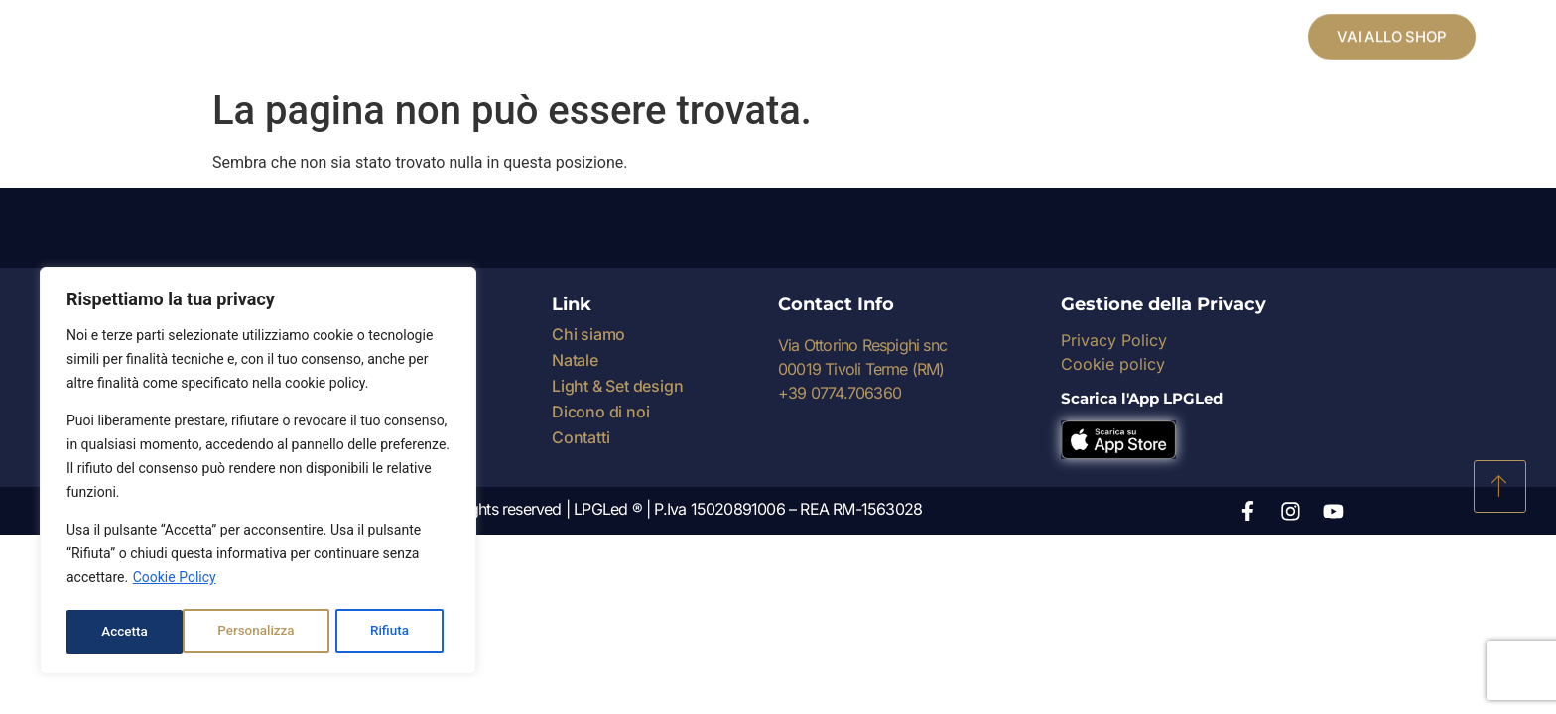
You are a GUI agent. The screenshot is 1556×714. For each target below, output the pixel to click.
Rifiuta (274, 632)
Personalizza (139, 632)
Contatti (580, 437)
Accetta (392, 632)
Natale (575, 360)
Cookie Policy (174, 582)
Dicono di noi (600, 411)
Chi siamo (588, 334)
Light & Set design (617, 386)
